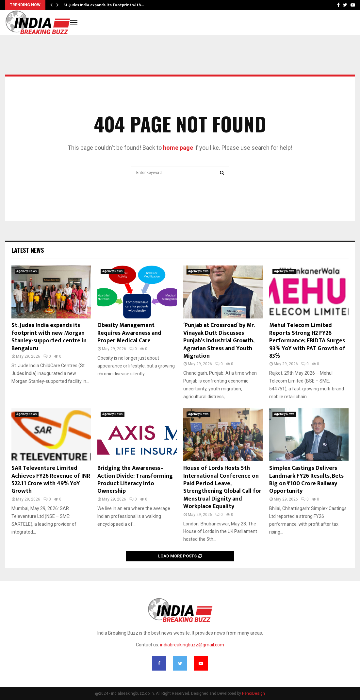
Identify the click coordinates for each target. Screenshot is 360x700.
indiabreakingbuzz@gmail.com (192, 644)
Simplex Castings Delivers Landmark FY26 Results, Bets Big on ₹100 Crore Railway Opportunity (306, 479)
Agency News (26, 271)
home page (178, 147)
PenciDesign (253, 693)
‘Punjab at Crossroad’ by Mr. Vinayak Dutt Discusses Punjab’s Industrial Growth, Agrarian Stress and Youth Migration (218, 340)
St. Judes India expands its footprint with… (103, 5)
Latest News (27, 250)
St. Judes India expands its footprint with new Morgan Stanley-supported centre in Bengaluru (49, 336)
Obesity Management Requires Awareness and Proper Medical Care (129, 333)
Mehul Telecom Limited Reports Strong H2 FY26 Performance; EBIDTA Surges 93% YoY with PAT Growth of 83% (307, 340)
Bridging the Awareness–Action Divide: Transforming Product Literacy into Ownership (135, 479)
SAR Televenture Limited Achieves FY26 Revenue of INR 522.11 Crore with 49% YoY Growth (50, 479)
